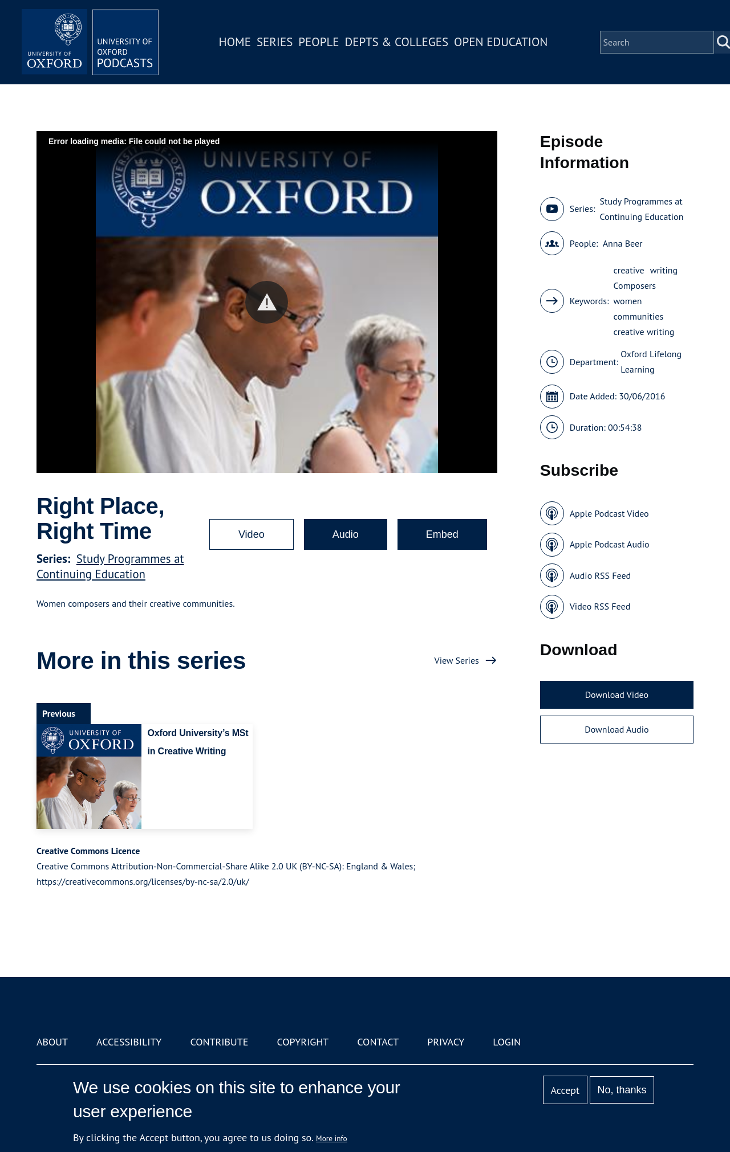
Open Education (501, 42)
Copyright (302, 1041)
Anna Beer (623, 243)
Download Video (616, 694)
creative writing (644, 331)
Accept (564, 1090)
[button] (266, 302)
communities (639, 316)
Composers (635, 285)
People (318, 42)
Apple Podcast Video (609, 513)
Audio (345, 534)
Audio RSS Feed (600, 575)
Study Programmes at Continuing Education (110, 566)
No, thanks (621, 1090)
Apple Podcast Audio (610, 544)
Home (235, 42)
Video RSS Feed (600, 606)
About (52, 1041)
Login (507, 1041)
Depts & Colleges (397, 42)
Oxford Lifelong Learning (651, 361)
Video (251, 534)
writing (664, 270)
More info (331, 1138)
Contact (378, 1041)
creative (629, 270)
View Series (457, 660)
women (628, 301)
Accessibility (128, 1041)
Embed (442, 534)
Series (275, 42)
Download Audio (616, 729)
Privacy (445, 1041)
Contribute (219, 1041)
